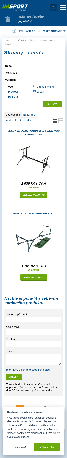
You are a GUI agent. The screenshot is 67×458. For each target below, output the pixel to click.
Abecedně (26, 120)
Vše (10, 86)
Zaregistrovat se (54, 31)
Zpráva (10, 351)
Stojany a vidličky (48, 40)
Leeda (40, 91)
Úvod (6, 40)
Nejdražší (11, 120)
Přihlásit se (27, 31)
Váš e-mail (12, 326)
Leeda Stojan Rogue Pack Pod (33, 213)
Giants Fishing (45, 86)
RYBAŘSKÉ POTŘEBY (24, 40)
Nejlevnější (29, 114)
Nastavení (20, 447)
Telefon (10, 339)
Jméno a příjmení (16, 314)
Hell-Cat (13, 96)
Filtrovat (52, 103)
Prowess (13, 91)
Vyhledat (53, 7)
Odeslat (14, 377)
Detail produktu (34, 194)
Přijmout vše (47, 447)
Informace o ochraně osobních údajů (28, 369)
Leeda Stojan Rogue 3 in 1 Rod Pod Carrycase (34, 132)
